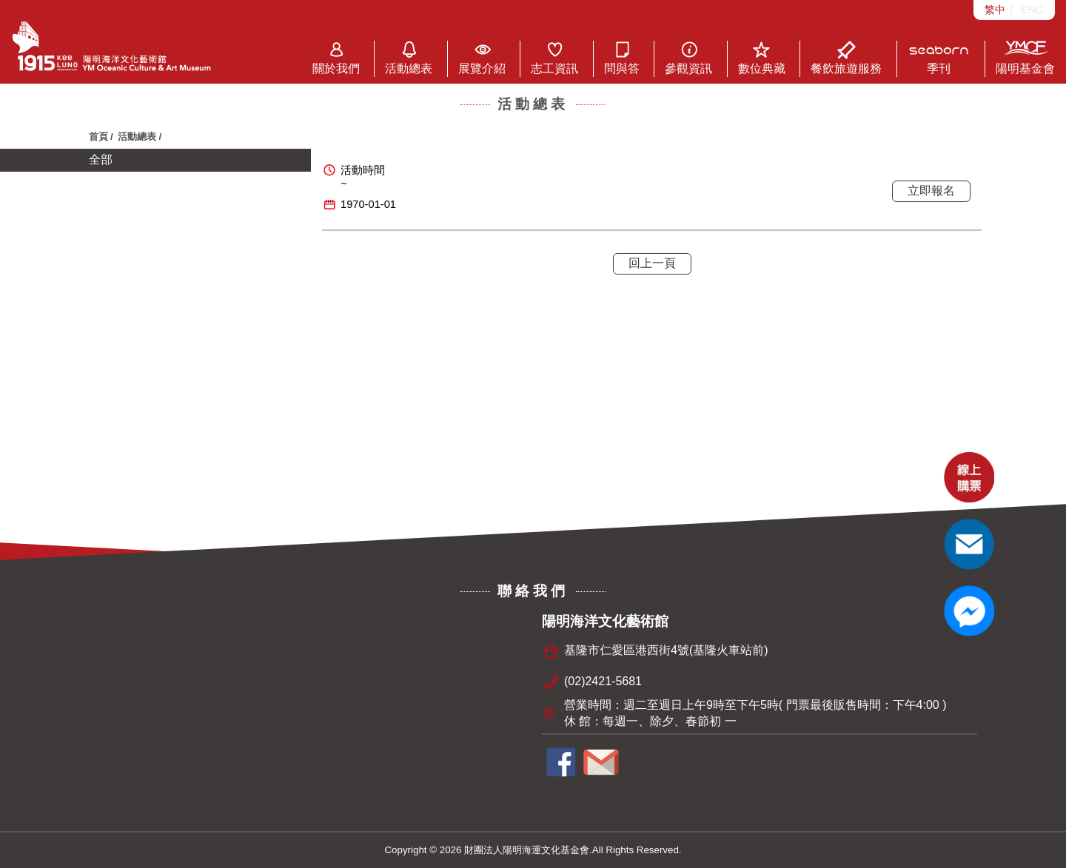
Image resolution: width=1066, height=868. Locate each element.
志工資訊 (554, 58)
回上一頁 (652, 263)
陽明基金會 (1025, 58)
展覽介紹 (482, 58)
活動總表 (408, 58)
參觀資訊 (688, 58)
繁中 (995, 10)
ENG (1032, 10)
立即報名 (931, 190)
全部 (101, 159)
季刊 (939, 58)
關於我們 (336, 58)
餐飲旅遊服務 (846, 58)
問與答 (622, 58)
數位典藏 (761, 58)
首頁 (98, 136)
